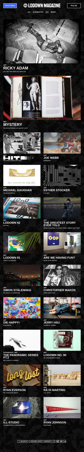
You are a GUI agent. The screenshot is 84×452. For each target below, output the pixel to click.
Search (22, 441)
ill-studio (11, 422)
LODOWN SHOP (36, 441)
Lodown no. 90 (55, 355)
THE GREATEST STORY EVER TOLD (60, 224)
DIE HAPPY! (11, 322)
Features (10, 6)
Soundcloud (64, 441)
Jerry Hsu (52, 322)
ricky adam (15, 68)
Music (53, 12)
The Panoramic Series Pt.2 (20, 356)
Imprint (47, 441)
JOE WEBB (51, 157)
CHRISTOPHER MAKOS (60, 290)
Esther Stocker (57, 190)
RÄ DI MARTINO (54, 390)
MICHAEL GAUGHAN (17, 190)
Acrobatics (38, 12)
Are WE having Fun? (59, 257)
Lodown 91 (11, 257)
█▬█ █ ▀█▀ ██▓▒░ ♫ (18, 157)
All (29, 12)
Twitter (61, 441)
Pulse (74, 6)
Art (47, 12)
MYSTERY (12, 124)
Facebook (54, 441)
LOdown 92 (11, 222)
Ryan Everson (14, 390)
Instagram (57, 441)
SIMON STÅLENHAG (17, 290)
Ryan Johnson (55, 422)
